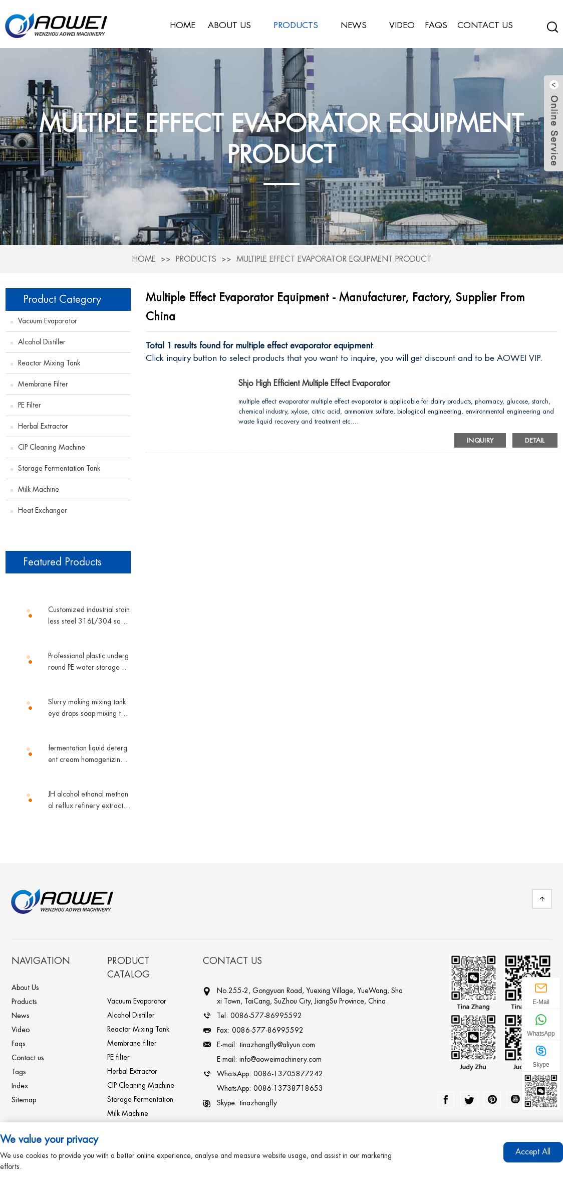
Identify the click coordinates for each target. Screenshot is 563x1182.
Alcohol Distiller (42, 338)
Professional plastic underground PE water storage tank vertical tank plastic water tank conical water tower (89, 660)
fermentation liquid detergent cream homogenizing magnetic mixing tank (87, 752)
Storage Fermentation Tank (59, 465)
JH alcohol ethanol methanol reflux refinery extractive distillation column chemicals (88, 798)
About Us (25, 984)
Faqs (19, 1040)
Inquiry (480, 437)
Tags (19, 1068)
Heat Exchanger (42, 507)
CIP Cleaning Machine (51, 444)
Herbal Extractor (43, 423)
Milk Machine (38, 486)
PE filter (29, 402)
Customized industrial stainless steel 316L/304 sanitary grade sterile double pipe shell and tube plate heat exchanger (89, 614)
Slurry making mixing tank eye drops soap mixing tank (88, 706)
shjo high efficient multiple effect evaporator (315, 380)
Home (144, 257)
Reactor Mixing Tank (49, 359)
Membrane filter (43, 380)
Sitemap (24, 1096)
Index (20, 1082)
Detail (534, 437)
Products (196, 257)
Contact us (28, 1054)
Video (21, 1026)
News (359, 23)
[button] (68, 582)
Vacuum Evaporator (47, 317)
